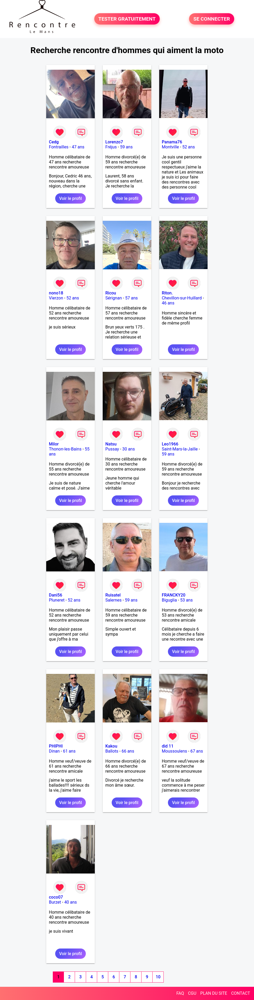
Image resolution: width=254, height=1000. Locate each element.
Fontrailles (58, 146)
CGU (192, 993)
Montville (170, 146)
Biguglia (169, 600)
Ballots (111, 751)
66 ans (127, 751)
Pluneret (56, 600)
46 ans (168, 303)
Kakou (111, 746)
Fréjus (111, 146)
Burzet (55, 902)
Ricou (110, 292)
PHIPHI (56, 746)
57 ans (131, 298)
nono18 (56, 292)
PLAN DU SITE (213, 993)
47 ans (78, 146)
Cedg (54, 141)
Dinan (54, 751)
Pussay (112, 449)
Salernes (113, 600)
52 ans (188, 146)
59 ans (126, 146)
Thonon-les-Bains (65, 449)
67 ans (196, 751)
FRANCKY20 (173, 595)
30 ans (128, 449)
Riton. (167, 292)
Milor (54, 444)
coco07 (56, 897)
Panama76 (172, 141)
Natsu (110, 444)
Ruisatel (113, 595)
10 (158, 976)
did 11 (167, 746)
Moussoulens (174, 751)
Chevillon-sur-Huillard (182, 298)
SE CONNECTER (211, 19)
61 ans (69, 751)
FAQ (180, 993)
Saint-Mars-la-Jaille (180, 449)
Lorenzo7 (114, 141)
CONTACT (240, 993)
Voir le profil (70, 198)
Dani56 (55, 595)
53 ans (186, 600)
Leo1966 (170, 444)
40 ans (70, 902)
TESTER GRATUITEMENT (127, 19)
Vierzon (56, 298)
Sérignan (113, 298)
